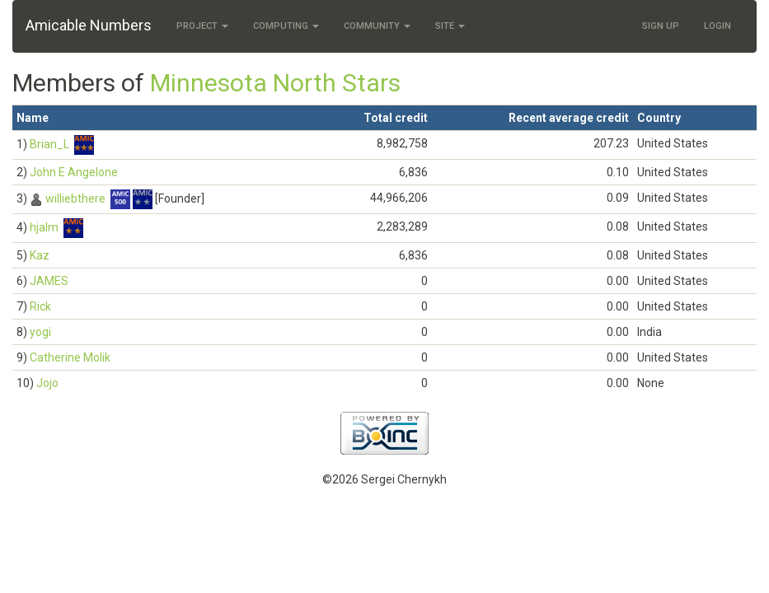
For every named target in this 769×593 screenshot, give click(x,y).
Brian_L (49, 144)
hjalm (44, 227)
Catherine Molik (70, 357)
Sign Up (660, 26)
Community (377, 26)
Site (450, 26)
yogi (40, 332)
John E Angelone (74, 172)
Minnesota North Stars (275, 82)
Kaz (39, 255)
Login (717, 26)
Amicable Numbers (89, 25)
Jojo (47, 383)
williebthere (75, 198)
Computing (286, 26)
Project (202, 26)
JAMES (49, 280)
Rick (40, 306)
